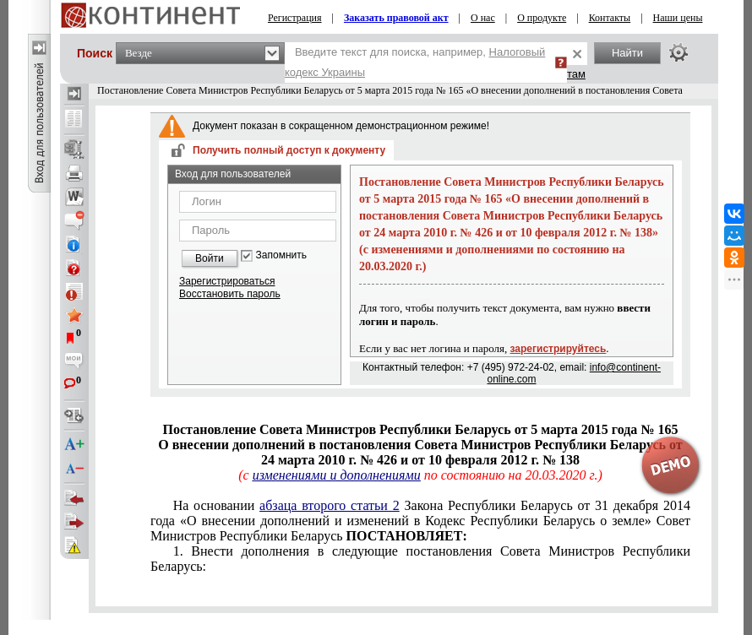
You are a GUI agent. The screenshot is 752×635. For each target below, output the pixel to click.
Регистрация (295, 18)
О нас (483, 18)
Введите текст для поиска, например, (415, 62)
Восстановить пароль (230, 294)
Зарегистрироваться (227, 281)
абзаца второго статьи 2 (329, 505)
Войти (209, 258)
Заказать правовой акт (396, 18)
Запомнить (281, 255)
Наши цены (678, 18)
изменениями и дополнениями (337, 475)
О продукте (541, 18)
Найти (627, 52)
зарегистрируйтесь (558, 349)
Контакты (610, 18)
